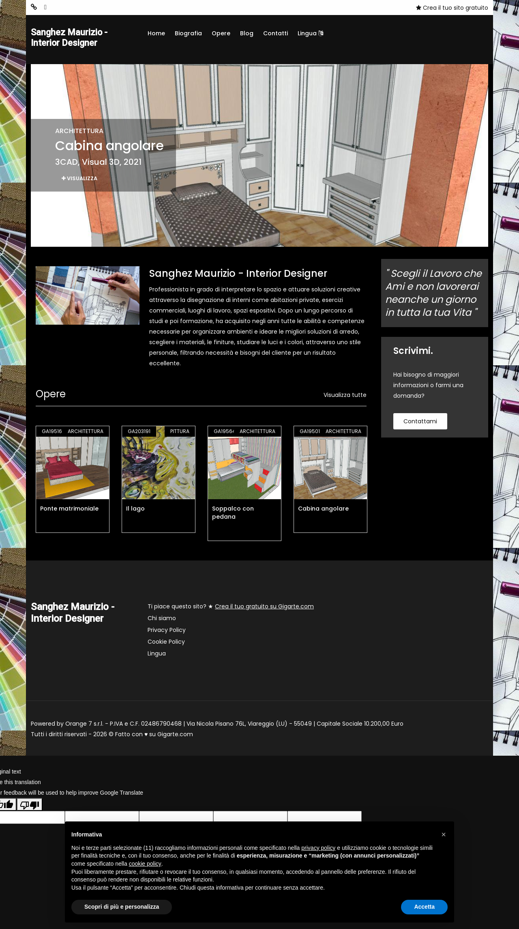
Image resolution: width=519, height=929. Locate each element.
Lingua (310, 33)
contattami (420, 423)
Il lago (135, 511)
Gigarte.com (175, 736)
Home (156, 33)
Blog (246, 33)
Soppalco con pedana (233, 515)
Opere (221, 33)
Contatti (275, 33)
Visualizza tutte (345, 397)
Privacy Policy (167, 632)
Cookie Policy (166, 644)
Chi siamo (162, 620)
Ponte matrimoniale (69, 511)
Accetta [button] (424, 906)
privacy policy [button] (318, 848)
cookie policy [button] (145, 863)
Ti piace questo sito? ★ (231, 608)
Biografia (188, 33)
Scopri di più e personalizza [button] (121, 906)
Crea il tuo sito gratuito (452, 8)
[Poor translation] (30, 806)
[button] (443, 834)
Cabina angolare (323, 511)
